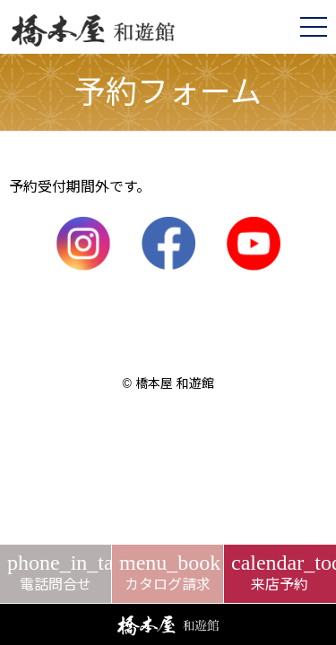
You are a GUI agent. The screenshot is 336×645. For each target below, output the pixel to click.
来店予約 (280, 572)
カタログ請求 (167, 572)
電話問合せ (55, 572)
